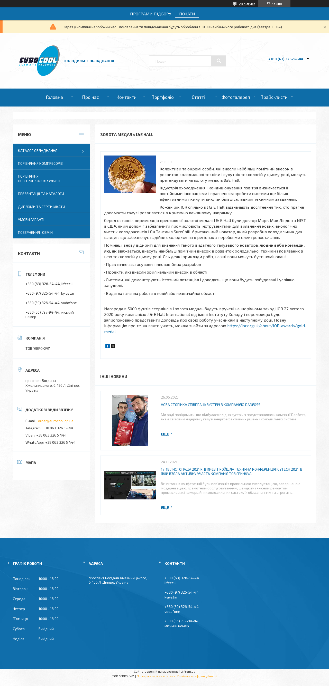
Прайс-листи (274, 97)
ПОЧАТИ (187, 13)
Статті (198, 97)
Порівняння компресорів (40, 163)
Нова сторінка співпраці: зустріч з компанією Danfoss (210, 404)
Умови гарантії (31, 219)
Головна (54, 97)
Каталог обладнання (37, 150)
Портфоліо (162, 97)
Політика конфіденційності (197, 676)
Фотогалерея (236, 97)
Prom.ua (189, 671)
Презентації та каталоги (41, 193)
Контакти (126, 97)
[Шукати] (218, 60)
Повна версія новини (167, 434)
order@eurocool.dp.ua (56, 421)
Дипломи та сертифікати (41, 207)
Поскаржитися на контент (156, 676)
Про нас (90, 97)
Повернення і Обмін (35, 232)
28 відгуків (247, 3)
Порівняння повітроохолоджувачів (39, 178)
